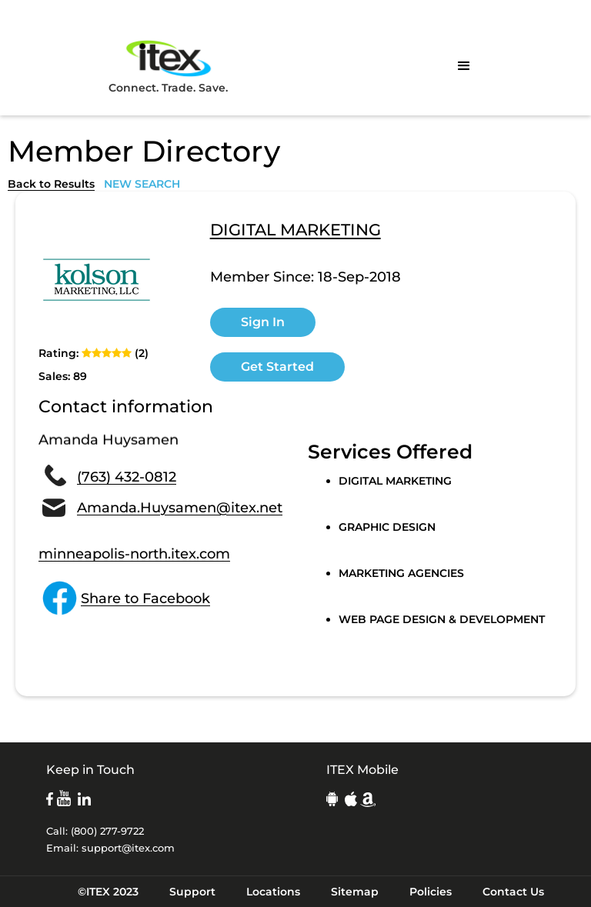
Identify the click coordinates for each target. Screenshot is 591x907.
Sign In (263, 322)
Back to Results (51, 184)
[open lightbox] (96, 280)
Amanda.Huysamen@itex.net (179, 507)
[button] (464, 66)
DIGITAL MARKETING (295, 230)
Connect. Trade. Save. (168, 66)
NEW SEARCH (142, 184)
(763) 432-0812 (126, 477)
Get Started (277, 366)
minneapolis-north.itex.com (134, 553)
